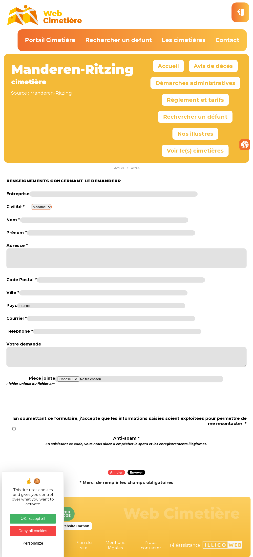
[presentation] (126, 456)
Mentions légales (115, 545)
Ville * (12, 292)
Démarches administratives (195, 83)
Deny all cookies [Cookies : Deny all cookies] (33, 531)
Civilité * (15, 206)
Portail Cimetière (50, 40)
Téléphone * (19, 331)
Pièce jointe (30, 381)
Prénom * (16, 232)
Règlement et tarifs (195, 100)
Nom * (13, 219)
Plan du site (83, 545)
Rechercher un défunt (118, 40)
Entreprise (17, 193)
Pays (11, 305)
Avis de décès (213, 66)
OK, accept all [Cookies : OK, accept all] (33, 518)
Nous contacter (151, 545)
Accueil (168, 66)
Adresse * (17, 245)
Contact (227, 40)
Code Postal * (21, 279)
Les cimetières (184, 40)
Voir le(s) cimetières (195, 150)
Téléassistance (184, 545)
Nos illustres (195, 134)
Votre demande (23, 344)
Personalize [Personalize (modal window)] (32, 543)
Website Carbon (75, 526)
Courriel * (16, 318)
